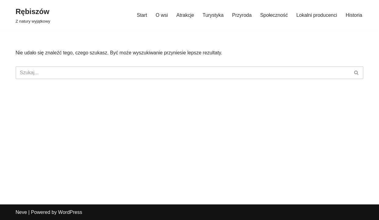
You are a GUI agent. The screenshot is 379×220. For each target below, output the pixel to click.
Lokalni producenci (316, 15)
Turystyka (213, 15)
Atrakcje (185, 15)
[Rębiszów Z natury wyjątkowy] (33, 15)
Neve (21, 212)
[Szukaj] (183, 72)
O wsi (162, 15)
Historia (354, 15)
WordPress (70, 212)
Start (142, 15)
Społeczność (274, 15)
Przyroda (242, 15)
